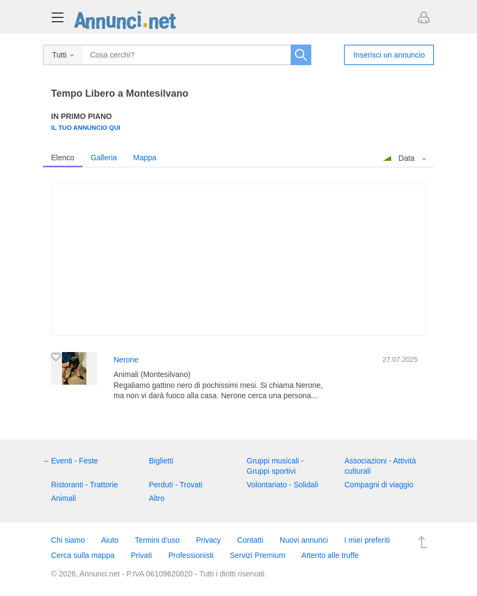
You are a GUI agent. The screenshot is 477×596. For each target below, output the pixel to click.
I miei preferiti (367, 540)
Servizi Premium (257, 555)
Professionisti (191, 555)
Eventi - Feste (74, 460)
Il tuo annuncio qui (86, 127)
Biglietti (161, 460)
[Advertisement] (238, 260)
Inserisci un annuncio (389, 55)
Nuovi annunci (304, 540)
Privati (141, 555)
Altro (157, 498)
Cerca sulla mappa (83, 555)
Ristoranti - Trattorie (84, 484)
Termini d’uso (157, 540)
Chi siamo (68, 540)
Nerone (126, 359)
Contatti (250, 540)
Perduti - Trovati (176, 484)
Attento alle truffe (330, 555)
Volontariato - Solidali (282, 484)
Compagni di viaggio (378, 484)
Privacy (208, 540)
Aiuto (109, 540)
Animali (63, 498)
